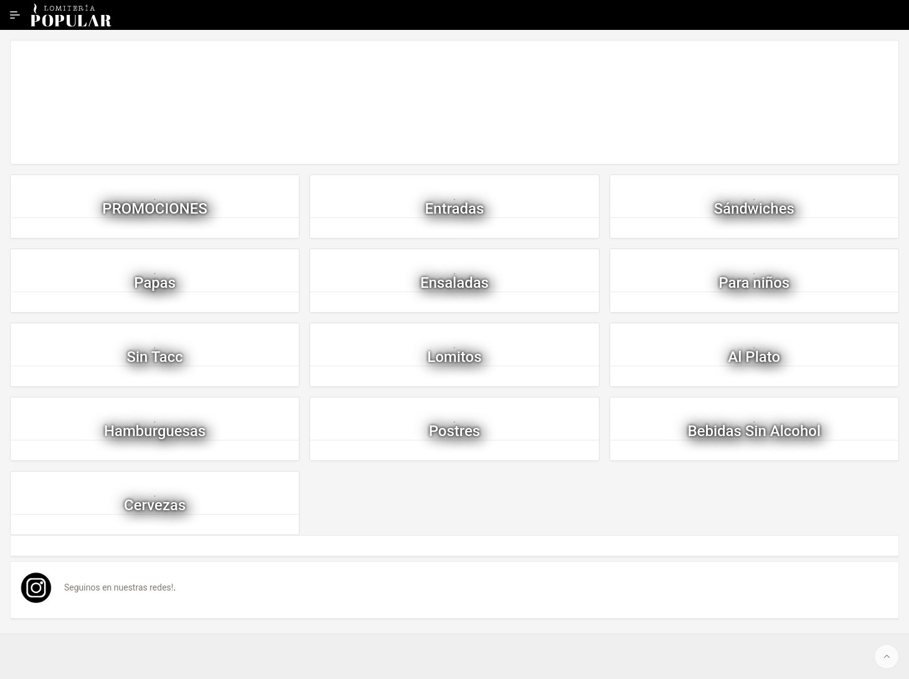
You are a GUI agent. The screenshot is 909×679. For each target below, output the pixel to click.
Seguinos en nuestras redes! (118, 587)
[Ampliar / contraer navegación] (15, 15)
